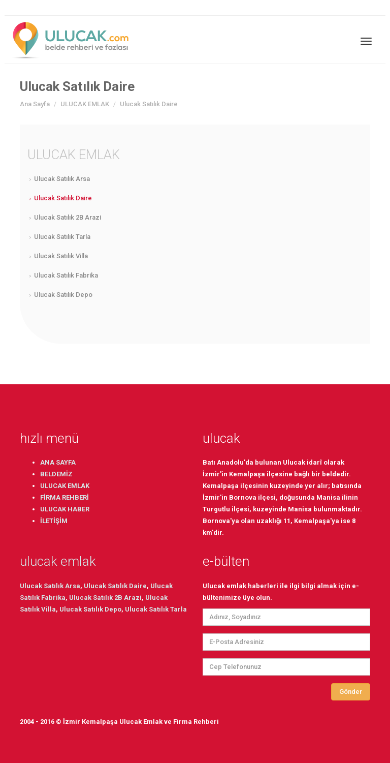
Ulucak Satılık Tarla (62, 236)
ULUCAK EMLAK (84, 104)
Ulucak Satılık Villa (61, 256)
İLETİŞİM (54, 521)
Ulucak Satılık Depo (63, 294)
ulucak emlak (58, 561)
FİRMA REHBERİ (64, 497)
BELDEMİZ (56, 474)
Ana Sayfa (35, 104)
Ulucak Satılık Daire (63, 198)
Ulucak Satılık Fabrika (66, 275)
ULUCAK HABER (64, 509)
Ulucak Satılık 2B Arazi (67, 217)
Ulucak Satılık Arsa (62, 178)
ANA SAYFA (58, 462)
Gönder (350, 691)
